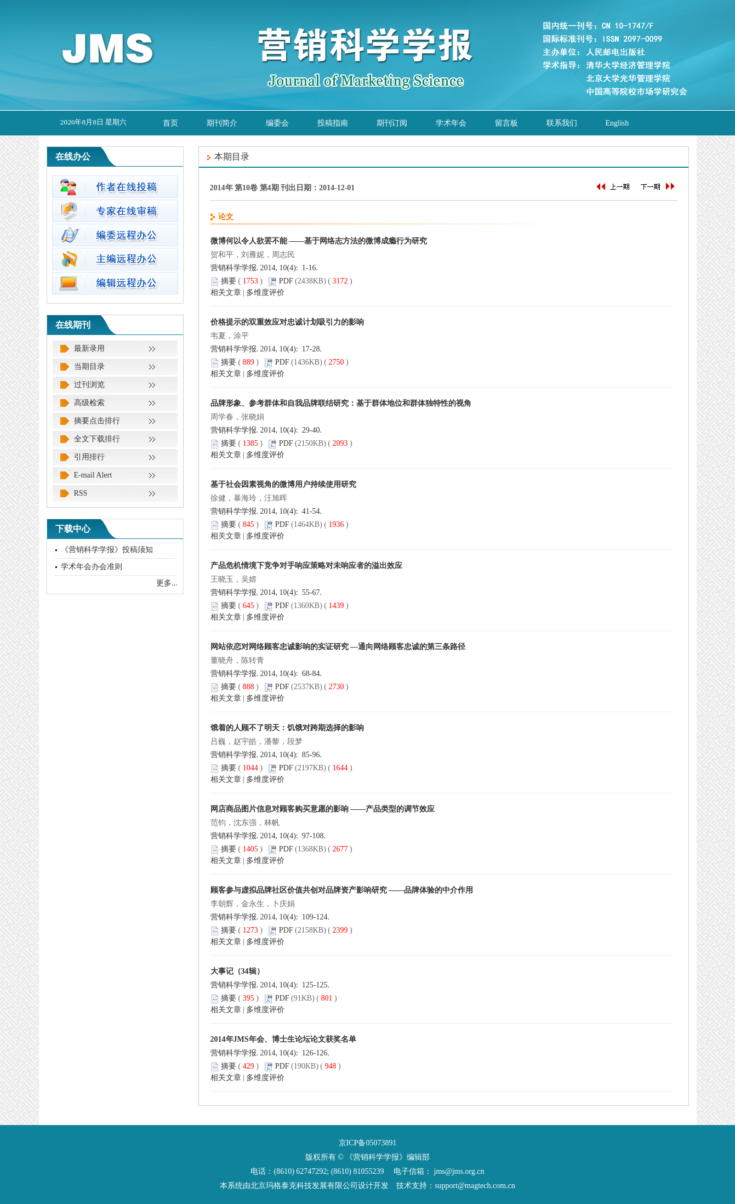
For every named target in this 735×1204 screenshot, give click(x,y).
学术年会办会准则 (91, 567)
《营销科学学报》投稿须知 (107, 550)
